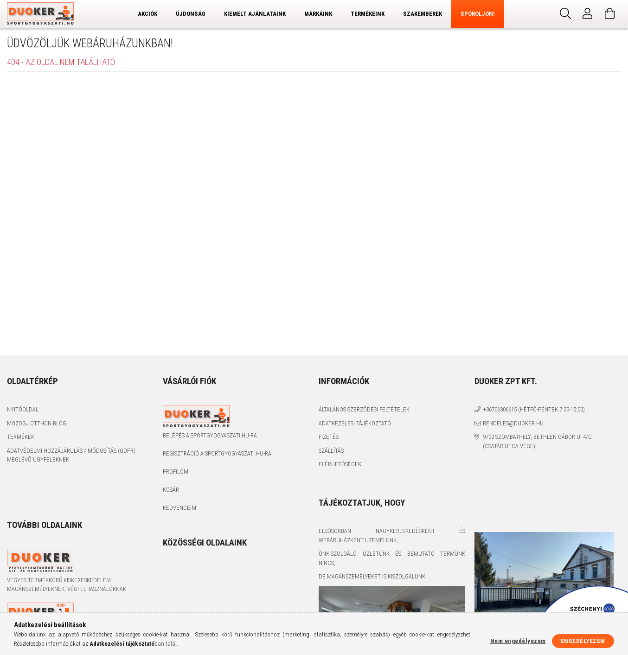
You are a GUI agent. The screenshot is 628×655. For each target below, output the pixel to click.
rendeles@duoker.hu (513, 423)
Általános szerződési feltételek (364, 409)
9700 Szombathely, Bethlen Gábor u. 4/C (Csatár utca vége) (537, 441)
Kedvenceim (179, 507)
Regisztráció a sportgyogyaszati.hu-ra (217, 453)
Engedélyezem (583, 640)
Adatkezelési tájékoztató (355, 423)
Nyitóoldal (22, 409)
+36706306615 (500, 409)
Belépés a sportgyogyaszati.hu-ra (210, 435)
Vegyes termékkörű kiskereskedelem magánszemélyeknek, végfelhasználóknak (66, 585)
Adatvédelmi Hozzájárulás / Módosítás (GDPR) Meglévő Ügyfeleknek (71, 455)
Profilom (175, 471)
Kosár (171, 489)
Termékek (20, 436)
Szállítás (331, 450)
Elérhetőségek (340, 464)
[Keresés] (565, 14)
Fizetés (329, 436)
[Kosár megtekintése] (610, 14)
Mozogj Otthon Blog (36, 423)
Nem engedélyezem (518, 640)
